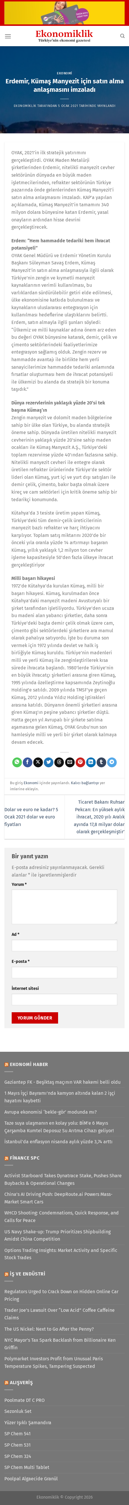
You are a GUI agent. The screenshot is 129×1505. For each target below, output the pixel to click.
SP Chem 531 (17, 1445)
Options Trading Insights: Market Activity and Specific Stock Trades (60, 1254)
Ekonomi (64, 73)
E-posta (20, 961)
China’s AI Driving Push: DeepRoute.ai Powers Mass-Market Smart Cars (58, 1198)
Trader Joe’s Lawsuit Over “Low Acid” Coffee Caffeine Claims (59, 1314)
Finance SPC (25, 1158)
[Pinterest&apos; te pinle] (80, 762)
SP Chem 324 (17, 1456)
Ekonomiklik (25, 106)
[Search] (122, 36)
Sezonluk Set (18, 1411)
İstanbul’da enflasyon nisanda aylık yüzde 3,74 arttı (58, 1141)
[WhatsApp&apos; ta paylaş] (17, 762)
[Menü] (7, 36)
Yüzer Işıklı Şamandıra (27, 1422)
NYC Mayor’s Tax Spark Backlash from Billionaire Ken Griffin (60, 1343)
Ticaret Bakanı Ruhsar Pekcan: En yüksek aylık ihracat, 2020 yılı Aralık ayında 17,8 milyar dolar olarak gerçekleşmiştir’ (99, 816)
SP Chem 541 (17, 1433)
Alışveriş (21, 1382)
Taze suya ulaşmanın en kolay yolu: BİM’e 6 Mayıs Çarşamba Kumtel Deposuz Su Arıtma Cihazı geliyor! (59, 1126)
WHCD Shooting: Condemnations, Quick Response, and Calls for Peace (61, 1216)
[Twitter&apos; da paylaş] (48, 762)
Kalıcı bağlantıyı (85, 783)
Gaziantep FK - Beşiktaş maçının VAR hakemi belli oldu (62, 1082)
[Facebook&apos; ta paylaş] (27, 762)
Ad (15, 934)
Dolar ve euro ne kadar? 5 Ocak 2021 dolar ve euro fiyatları (31, 817)
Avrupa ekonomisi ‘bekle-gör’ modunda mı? (50, 1112)
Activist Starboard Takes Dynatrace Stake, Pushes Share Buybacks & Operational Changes (63, 1179)
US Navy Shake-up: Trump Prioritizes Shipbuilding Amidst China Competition (57, 1235)
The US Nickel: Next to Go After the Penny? (49, 1329)
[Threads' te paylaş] (59, 762)
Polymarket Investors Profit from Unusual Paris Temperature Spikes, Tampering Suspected (53, 1362)
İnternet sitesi (25, 988)
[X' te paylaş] (38, 762)
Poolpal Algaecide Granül (31, 1478)
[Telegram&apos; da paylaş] (112, 762)
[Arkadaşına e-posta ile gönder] (70, 762)
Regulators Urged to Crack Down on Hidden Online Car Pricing (61, 1295)
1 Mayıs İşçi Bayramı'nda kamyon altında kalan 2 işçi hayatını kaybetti (59, 1096)
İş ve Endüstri (28, 1274)
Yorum (19, 884)
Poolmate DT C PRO (24, 1400)
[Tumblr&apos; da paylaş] (101, 762)
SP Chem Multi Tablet (26, 1467)
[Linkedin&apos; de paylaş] (91, 762)
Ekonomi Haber (29, 1064)
